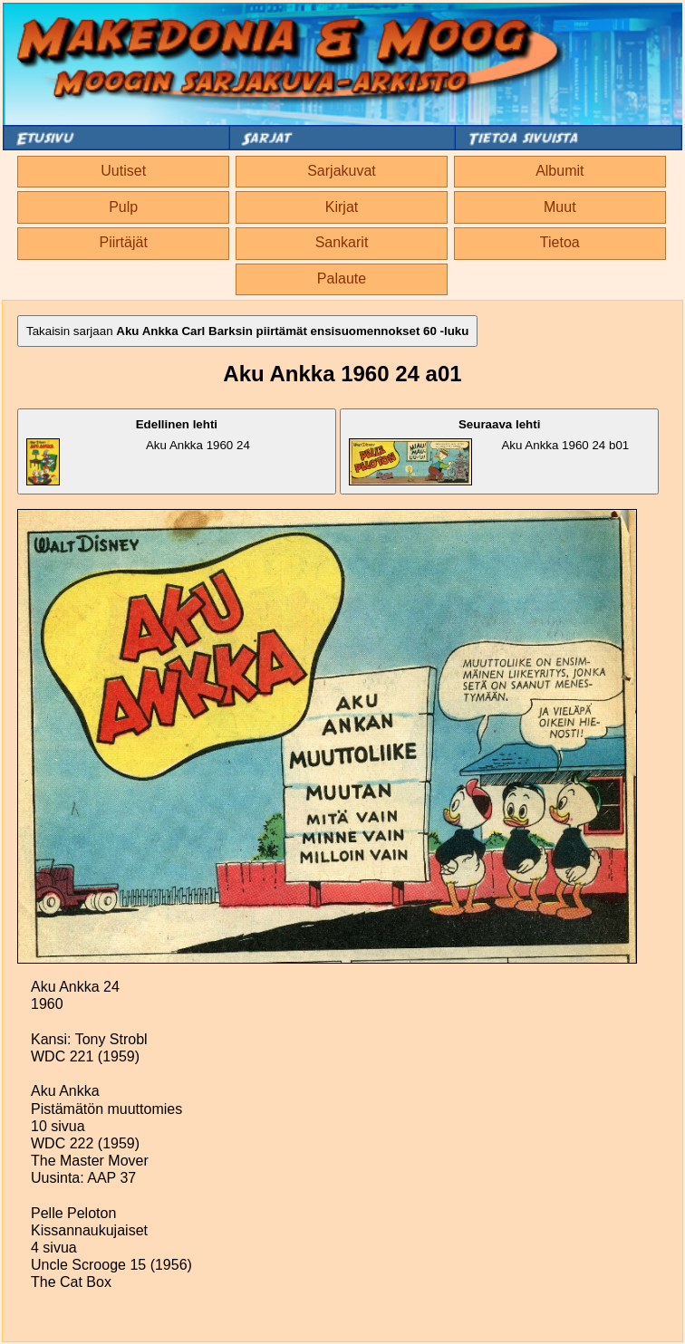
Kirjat (341, 207)
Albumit (559, 170)
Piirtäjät (124, 242)
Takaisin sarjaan (247, 331)
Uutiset (123, 170)
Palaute (341, 278)
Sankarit (342, 242)
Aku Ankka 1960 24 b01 (489, 451)
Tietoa (560, 242)
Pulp (123, 207)
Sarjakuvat (341, 170)
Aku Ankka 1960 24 (138, 451)
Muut (560, 207)
